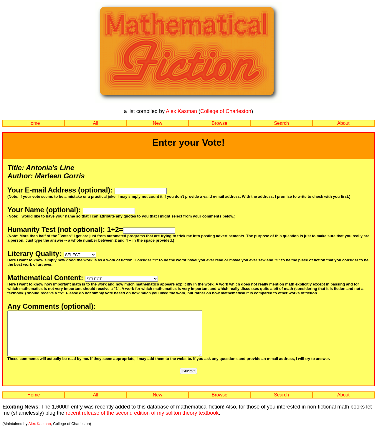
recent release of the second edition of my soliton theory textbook (142, 422)
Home (33, 123)
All (95, 123)
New (157, 123)
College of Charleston (225, 111)
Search (281, 123)
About (343, 123)
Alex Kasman (181, 111)
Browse (219, 123)
